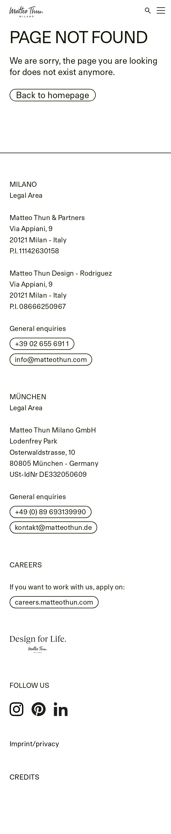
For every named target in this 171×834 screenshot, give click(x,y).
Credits (24, 777)
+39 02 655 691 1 (42, 343)
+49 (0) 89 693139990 (50, 512)
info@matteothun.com (51, 359)
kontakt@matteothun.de (53, 527)
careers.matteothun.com (54, 602)
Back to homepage (52, 95)
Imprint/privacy (34, 743)
